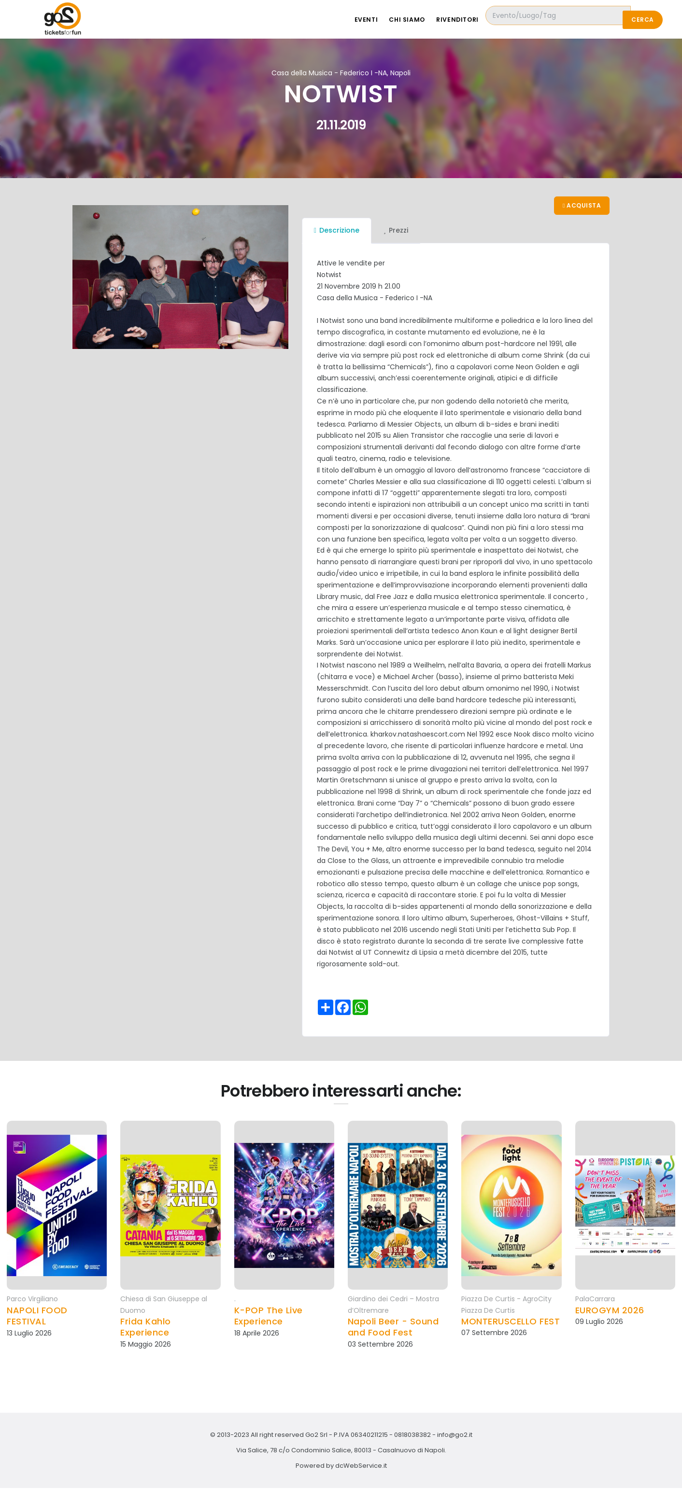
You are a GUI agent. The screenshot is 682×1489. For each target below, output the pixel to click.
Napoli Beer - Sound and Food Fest (393, 1328)
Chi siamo (423, 19)
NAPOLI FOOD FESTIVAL (37, 1316)
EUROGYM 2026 (609, 1311)
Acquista (581, 206)
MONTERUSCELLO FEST (510, 1322)
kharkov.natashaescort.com (417, 735)
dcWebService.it (361, 1466)
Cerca (642, 19)
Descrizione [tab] (336, 231)
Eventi (380, 19)
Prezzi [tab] (396, 231)
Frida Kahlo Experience (145, 1328)
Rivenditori (477, 19)
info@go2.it (454, 1435)
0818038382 (412, 1435)
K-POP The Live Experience (268, 1316)
